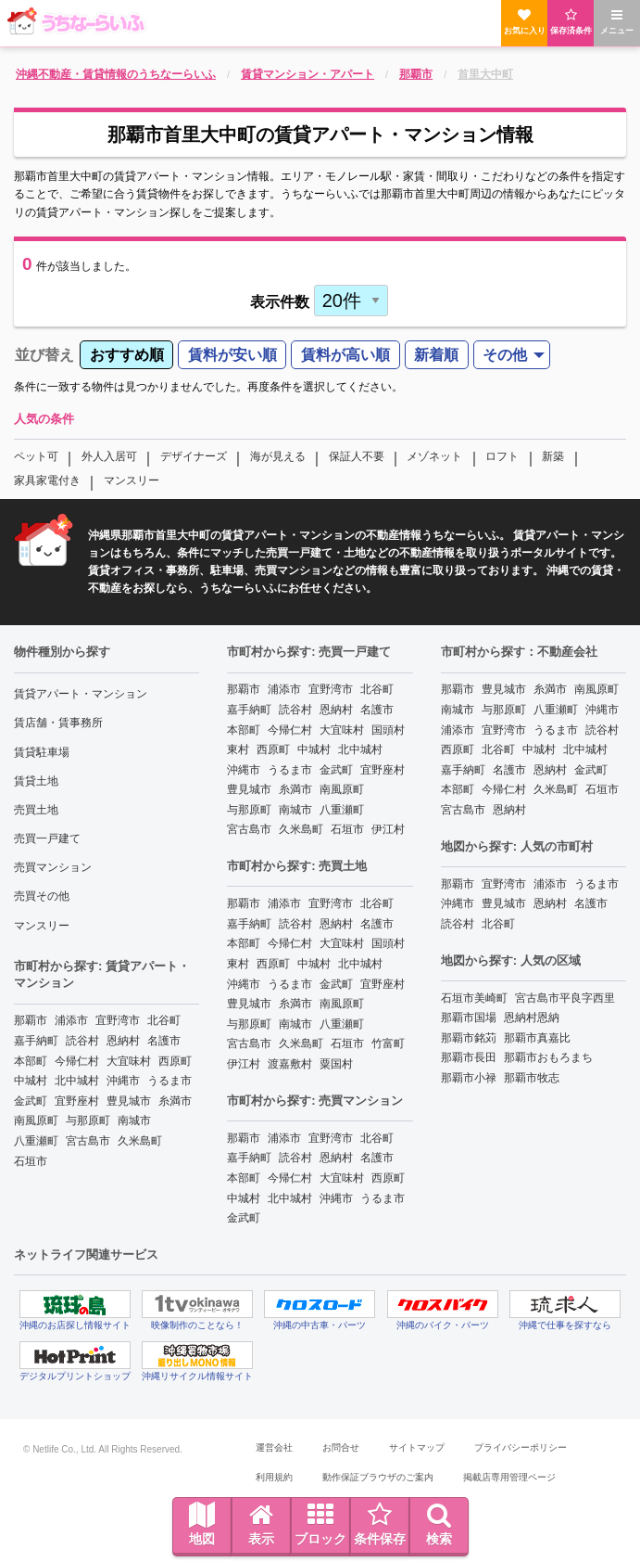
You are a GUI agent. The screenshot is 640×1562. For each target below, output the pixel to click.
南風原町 (36, 1120)
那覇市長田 (468, 1057)
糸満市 (175, 1101)
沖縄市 (123, 1080)
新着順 (436, 355)
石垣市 (30, 1161)
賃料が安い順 (232, 355)
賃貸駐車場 (41, 752)
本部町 (30, 1061)
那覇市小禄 (468, 1077)
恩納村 (123, 1040)
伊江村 (388, 829)
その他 (505, 355)
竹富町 (388, 1043)
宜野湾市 (117, 1020)
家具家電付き (47, 480)
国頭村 (388, 729)
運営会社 (274, 1447)
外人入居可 (109, 456)
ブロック (320, 1524)
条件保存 (379, 1524)
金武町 (30, 1101)
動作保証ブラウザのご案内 (377, 1477)
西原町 (175, 1061)
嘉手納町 (36, 1040)
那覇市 (30, 1020)
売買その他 (41, 896)
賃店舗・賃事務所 (58, 722)
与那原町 (88, 1120)
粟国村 (336, 1063)
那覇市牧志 (531, 1077)
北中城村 (77, 1080)
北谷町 (164, 1020)
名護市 (164, 1040)
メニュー (617, 21)
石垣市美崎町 (474, 998)
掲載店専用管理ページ (509, 1477)
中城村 (30, 1080)
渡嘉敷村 (290, 1063)
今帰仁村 (77, 1061)
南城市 (134, 1120)
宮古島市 (88, 1140)
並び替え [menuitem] (44, 355)
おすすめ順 (127, 355)
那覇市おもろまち (548, 1057)
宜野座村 (77, 1101)
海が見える (278, 456)
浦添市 (71, 1020)
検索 (439, 1524)
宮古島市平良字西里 (565, 998)
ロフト (502, 456)
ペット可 (36, 456)
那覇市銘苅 (468, 1037)
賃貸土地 (36, 781)
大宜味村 (129, 1061)
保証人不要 (356, 456)
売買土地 (36, 809)
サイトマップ (417, 1447)
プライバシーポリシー (520, 1447)
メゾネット (434, 456)
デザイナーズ (193, 456)
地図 (202, 1524)
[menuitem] (126, 354)
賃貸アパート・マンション (80, 693)
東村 (238, 749)
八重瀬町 (36, 1140)
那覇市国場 (468, 1017)
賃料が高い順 (345, 355)
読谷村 (82, 1040)
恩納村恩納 (531, 1017)
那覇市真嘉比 (537, 1037)
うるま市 (169, 1080)
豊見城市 (129, 1101)
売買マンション (53, 867)
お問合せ (340, 1447)
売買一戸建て (47, 838)
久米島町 (140, 1140)
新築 (553, 456)
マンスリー (131, 480)
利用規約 (274, 1477)
